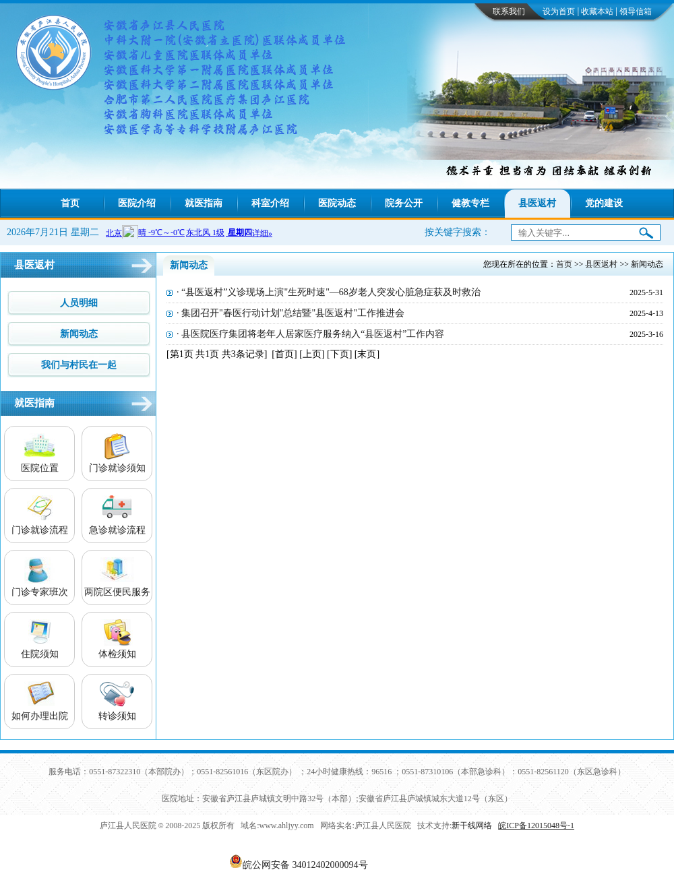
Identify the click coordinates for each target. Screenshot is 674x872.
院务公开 (404, 203)
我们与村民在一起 (79, 365)
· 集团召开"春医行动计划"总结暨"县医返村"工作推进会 (290, 313)
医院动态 (337, 203)
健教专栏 (470, 203)
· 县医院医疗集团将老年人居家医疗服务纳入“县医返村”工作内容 (310, 334)
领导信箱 (635, 11)
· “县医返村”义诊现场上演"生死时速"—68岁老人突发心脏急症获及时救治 (329, 292)
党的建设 (604, 203)
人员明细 (79, 303)
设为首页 (559, 11)
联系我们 (509, 11)
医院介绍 (137, 203)
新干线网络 (472, 825)
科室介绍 (270, 203)
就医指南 (203, 203)
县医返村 (537, 203)
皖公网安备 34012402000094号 (305, 865)
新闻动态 (79, 334)
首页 (70, 203)
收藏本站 (597, 11)
